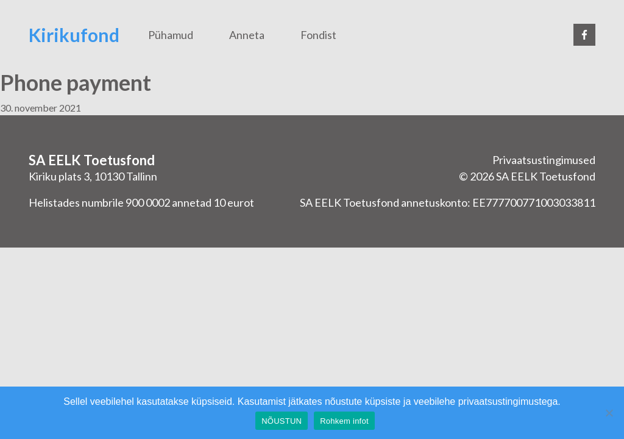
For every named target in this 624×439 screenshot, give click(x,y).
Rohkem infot (344, 421)
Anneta (246, 34)
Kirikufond (74, 35)
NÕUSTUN (281, 421)
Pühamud (170, 34)
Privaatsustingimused (543, 159)
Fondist (318, 34)
